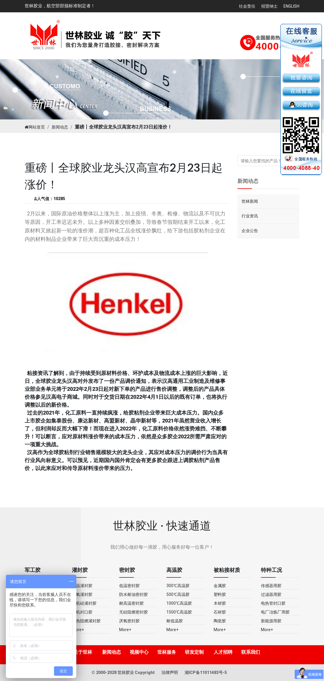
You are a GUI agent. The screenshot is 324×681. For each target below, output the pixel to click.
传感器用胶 (271, 585)
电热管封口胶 (273, 603)
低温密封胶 (129, 585)
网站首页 (35, 127)
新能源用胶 (271, 621)
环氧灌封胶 (82, 594)
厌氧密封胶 (129, 621)
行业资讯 (250, 216)
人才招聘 (223, 652)
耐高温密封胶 (131, 603)
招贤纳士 (269, 6)
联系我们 (250, 652)
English (291, 6)
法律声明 (170, 672)
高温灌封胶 (82, 585)
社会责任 (247, 6)
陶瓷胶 (220, 621)
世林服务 (166, 652)
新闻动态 (60, 127)
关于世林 (82, 652)
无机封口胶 (82, 612)
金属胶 (220, 585)
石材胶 (220, 612)
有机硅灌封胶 (84, 603)
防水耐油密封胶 (133, 594)
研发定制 (194, 652)
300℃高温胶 (178, 585)
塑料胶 (220, 594)
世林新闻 (250, 201)
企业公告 (250, 230)
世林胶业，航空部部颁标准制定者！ (60, 6)
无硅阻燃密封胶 (133, 612)
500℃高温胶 (178, 594)
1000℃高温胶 (179, 603)
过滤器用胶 (271, 594)
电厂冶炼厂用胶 (275, 612)
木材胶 (220, 603)
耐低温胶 (174, 621)
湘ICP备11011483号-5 (206, 672)
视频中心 (139, 652)
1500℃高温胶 (179, 612)
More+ (78, 629)
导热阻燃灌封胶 (86, 621)
